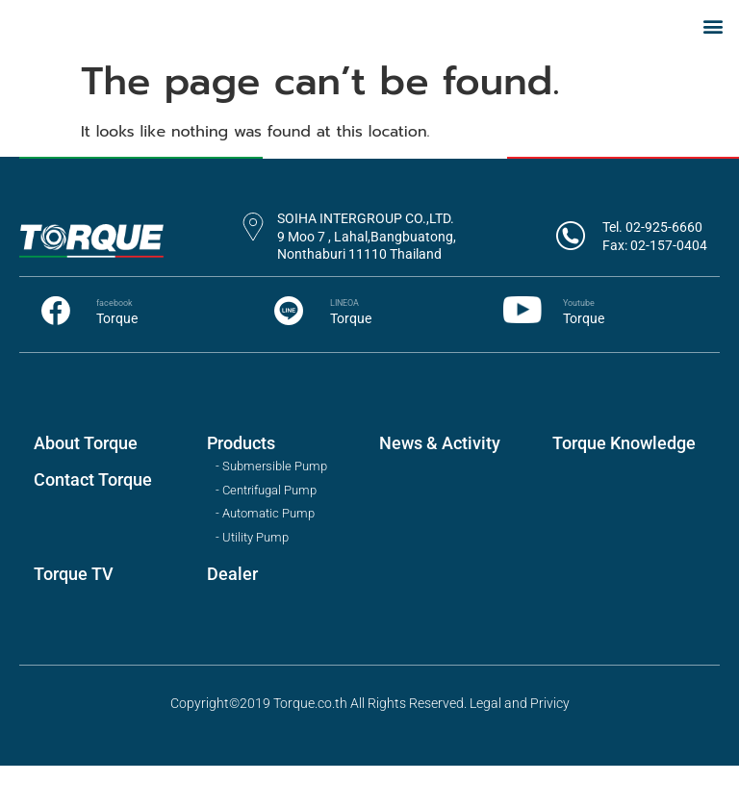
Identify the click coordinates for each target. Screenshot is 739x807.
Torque (117, 358)
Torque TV (74, 615)
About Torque (86, 484)
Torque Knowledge (624, 484)
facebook (114, 344)
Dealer (232, 615)
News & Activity (439, 484)
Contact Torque (93, 521)
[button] (713, 46)
